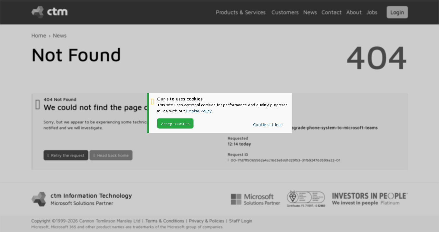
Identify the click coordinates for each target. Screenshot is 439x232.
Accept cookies (175, 123)
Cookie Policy (199, 110)
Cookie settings (268, 124)
